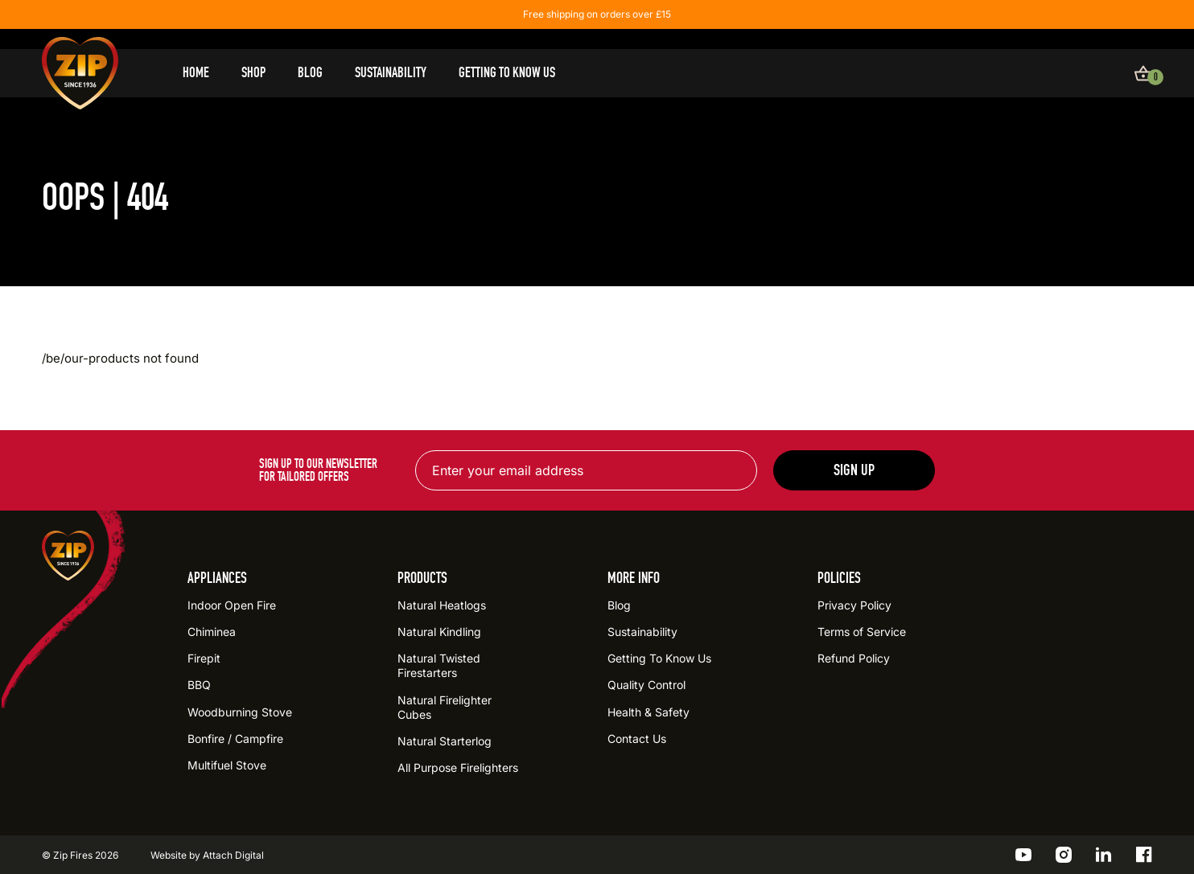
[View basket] (1143, 73)
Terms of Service (861, 631)
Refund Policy (853, 658)
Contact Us (636, 738)
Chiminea (211, 631)
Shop (253, 73)
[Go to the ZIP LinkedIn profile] (1104, 855)
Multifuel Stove (226, 765)
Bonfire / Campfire (235, 738)
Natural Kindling (439, 631)
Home (196, 73)
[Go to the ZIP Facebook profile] (1144, 855)
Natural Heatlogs (441, 605)
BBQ (199, 684)
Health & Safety (648, 712)
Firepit (203, 658)
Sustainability (390, 73)
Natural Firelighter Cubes (444, 707)
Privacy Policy (854, 605)
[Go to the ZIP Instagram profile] (1064, 855)
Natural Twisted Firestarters (438, 665)
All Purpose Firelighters (457, 767)
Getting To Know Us (507, 73)
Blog (310, 73)
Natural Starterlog (444, 741)
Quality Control (646, 684)
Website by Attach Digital (207, 855)
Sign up (854, 470)
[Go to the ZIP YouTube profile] (1023, 855)
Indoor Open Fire (231, 605)
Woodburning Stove (239, 712)
